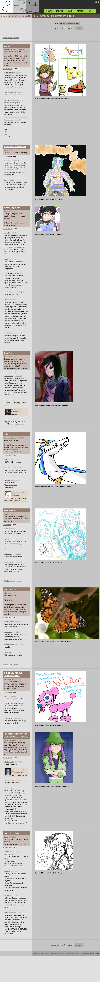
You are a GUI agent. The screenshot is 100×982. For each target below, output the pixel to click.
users (4, 16)
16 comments (7, 229)
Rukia (5, 356)
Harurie (6, 788)
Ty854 (6, 539)
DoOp (14, 49)
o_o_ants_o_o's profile (20, 16)
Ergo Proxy (8, 353)
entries (62, 23)
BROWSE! (59, 11)
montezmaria (8, 632)
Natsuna (19, 49)
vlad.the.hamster (9, 621)
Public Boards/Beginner (11, 38)
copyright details (73, 953)
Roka (5, 514)
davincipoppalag (9, 644)
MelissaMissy (8, 554)
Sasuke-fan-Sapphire (10, 51)
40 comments (7, 69)
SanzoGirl (7, 480)
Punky (6, 696)
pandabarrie (8, 459)
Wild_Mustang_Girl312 (11, 92)
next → (80, 28)
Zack (5, 299)
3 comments (7, 455)
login (97, 2)
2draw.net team (55, 953)
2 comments (7, 156)
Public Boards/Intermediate (12, 581)
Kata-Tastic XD (10, 510)
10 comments (7, 848)
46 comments (7, 618)
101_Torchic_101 (9, 740)
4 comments (7, 372)
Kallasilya (7, 419)
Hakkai (6, 211)
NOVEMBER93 (8, 49)
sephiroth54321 (8, 333)
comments (69, 23)
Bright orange (10, 589)
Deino (5, 593)
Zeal (24, 49)
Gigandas (7, 232)
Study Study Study (12, 208)
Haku (6, 434)
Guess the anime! (11, 833)
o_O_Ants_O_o (8, 160)
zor (5, 150)
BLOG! (70, 11)
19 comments (7, 758)
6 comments (7, 525)
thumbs (76, 23)
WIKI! (91, 11)
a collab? (8, 46)
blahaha (6, 400)
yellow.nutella (8, 652)
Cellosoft (64, 953)
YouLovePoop (8, 119)
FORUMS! (80, 11)
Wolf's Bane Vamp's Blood (15, 147)
